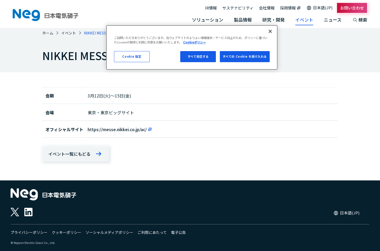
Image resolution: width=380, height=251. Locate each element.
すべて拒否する (198, 56)
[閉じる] (270, 31)
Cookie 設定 (131, 56)
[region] (192, 47)
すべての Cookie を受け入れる (245, 56)
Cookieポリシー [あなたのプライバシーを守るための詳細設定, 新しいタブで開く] (194, 42)
